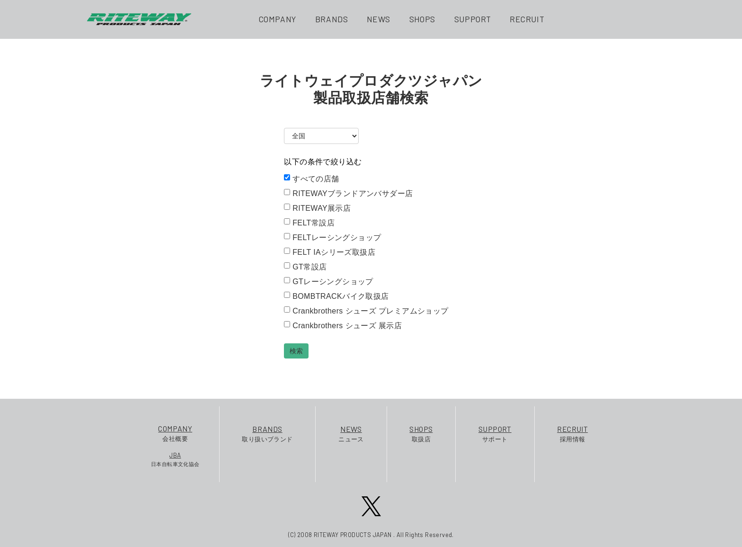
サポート (495, 433)
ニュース (351, 433)
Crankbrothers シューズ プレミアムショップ (366, 310)
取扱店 (421, 433)
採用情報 (572, 433)
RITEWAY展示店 (317, 208)
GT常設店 (305, 266)
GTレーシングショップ (328, 281)
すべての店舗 (311, 178)
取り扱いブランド (267, 433)
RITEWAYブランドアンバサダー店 (348, 193)
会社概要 (175, 432)
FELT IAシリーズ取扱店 (329, 252)
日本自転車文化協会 (175, 459)
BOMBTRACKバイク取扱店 (336, 296)
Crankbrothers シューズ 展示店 (343, 325)
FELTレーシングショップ (332, 237)
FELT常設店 (309, 222)
